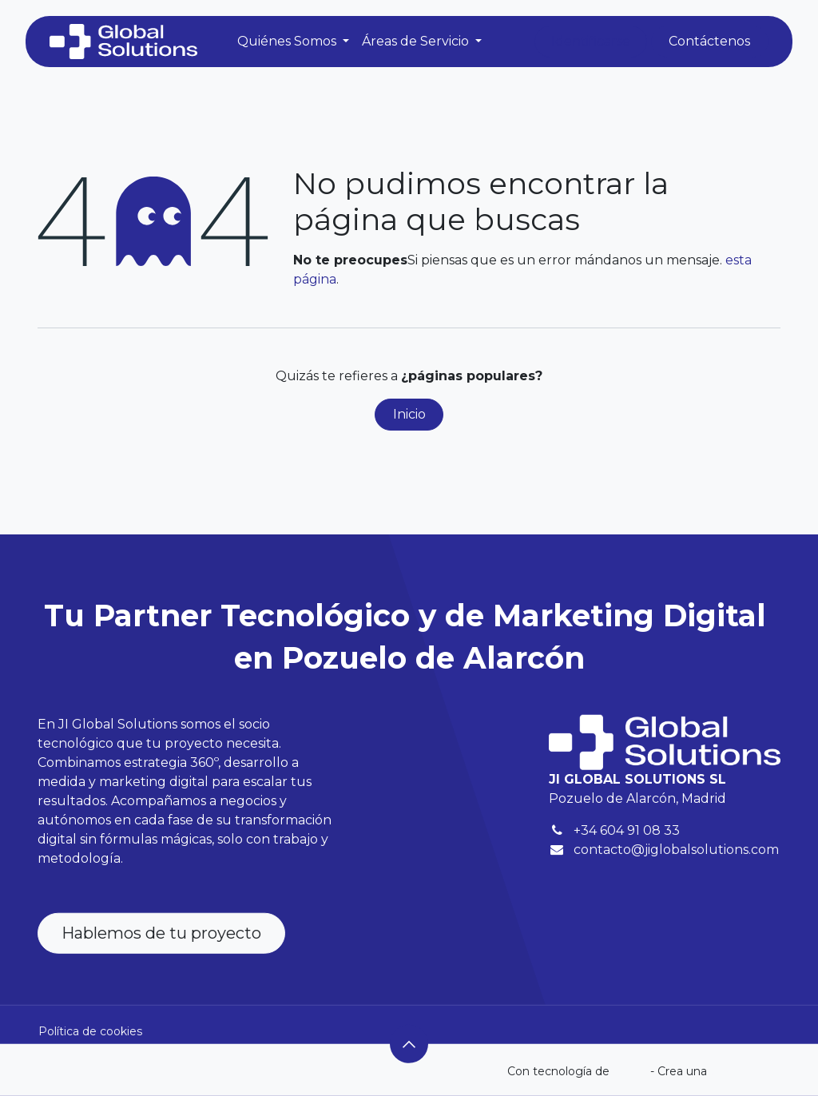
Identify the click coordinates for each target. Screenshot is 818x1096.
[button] (409, 1044)
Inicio (409, 414)
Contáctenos (709, 41)
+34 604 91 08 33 (627, 830)
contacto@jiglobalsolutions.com (676, 849)
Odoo (631, 1071)
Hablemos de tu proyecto (161, 933)
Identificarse (590, 41)
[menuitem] (293, 42)
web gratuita (745, 1071)
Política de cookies (90, 1030)
